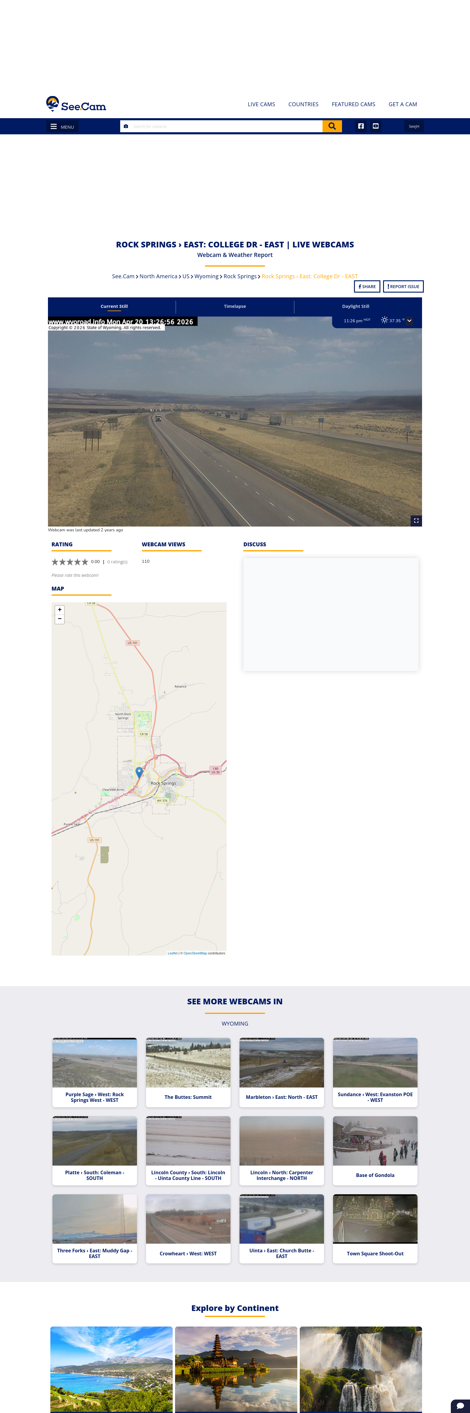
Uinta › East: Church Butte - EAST (280, 1250)
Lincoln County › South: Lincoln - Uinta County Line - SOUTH (189, 1170)
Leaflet (173, 948)
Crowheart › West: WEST (189, 1250)
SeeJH (414, 126)
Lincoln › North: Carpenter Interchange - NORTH (280, 1170)
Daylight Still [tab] (352, 306)
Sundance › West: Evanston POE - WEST (372, 1090)
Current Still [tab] (117, 306)
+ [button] (60, 605)
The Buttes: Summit (189, 1091)
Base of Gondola (371, 1170)
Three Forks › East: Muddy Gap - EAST (98, 1250)
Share (367, 286)
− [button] (60, 614)
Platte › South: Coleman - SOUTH (98, 1170)
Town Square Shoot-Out (372, 1250)
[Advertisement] (235, 45)
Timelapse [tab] (235, 306)
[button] (405, 321)
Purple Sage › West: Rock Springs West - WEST (98, 1090)
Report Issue (403, 286)
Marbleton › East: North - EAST (281, 1091)
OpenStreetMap (195, 948)
